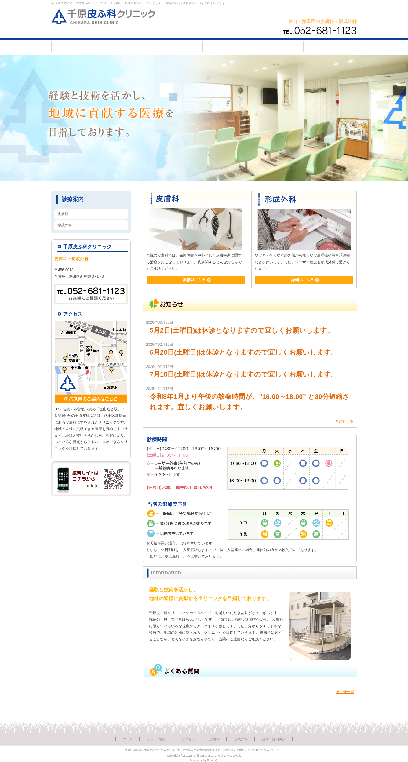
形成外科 (64, 225)
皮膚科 (62, 214)
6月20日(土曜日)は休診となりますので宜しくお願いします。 (243, 352)
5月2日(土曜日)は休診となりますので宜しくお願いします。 (242, 330)
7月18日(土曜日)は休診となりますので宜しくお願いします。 (243, 374)
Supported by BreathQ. (204, 760)
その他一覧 (344, 421)
